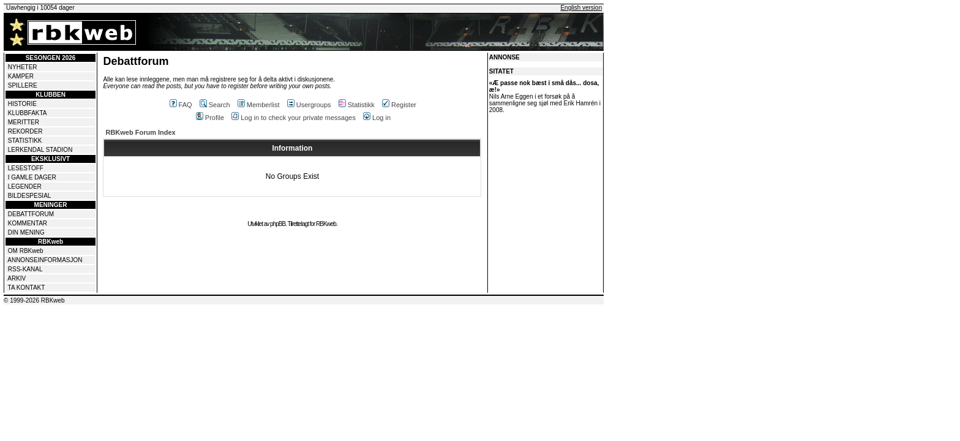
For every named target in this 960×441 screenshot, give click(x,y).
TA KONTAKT (26, 287)
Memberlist (259, 104)
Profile (210, 117)
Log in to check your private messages (293, 117)
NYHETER (22, 67)
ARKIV (16, 278)
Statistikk (357, 104)
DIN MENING (26, 232)
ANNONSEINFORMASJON (44, 260)
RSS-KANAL (25, 269)
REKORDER (25, 131)
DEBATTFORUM (31, 214)
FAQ (181, 104)
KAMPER (21, 76)
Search (215, 104)
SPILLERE (22, 85)
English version (581, 7)
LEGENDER (25, 186)
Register (399, 104)
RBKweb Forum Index (140, 132)
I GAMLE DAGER (32, 177)
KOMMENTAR (27, 223)
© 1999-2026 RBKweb (34, 300)
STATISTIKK (25, 140)
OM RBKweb (25, 250)
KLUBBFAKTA (27, 113)
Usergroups (309, 104)
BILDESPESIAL (29, 195)
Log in (377, 117)
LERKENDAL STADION (40, 149)
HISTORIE (22, 103)
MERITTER (23, 122)
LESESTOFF (25, 168)
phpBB (277, 224)
